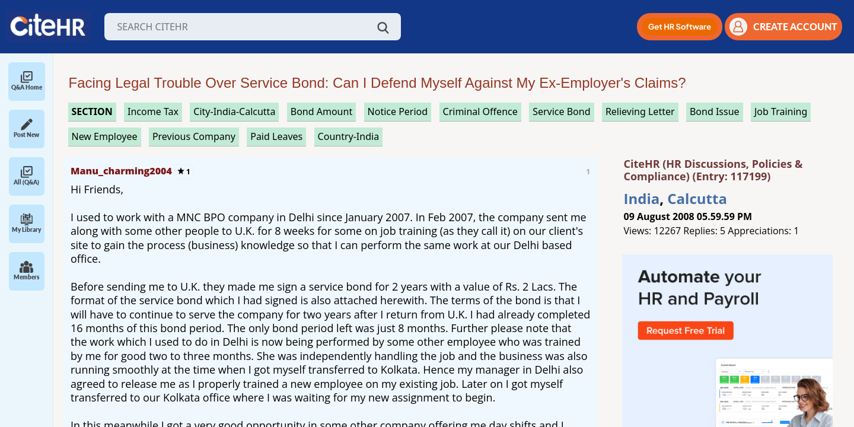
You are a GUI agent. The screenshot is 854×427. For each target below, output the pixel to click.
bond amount (321, 111)
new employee (105, 136)
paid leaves (276, 136)
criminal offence (480, 111)
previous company (193, 136)
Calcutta (697, 198)
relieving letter (640, 111)
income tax (153, 111)
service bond (561, 111)
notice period (398, 111)
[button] (679, 26)
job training (780, 111)
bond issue (715, 111)
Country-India (349, 136)
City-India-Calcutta (234, 111)
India (642, 198)
